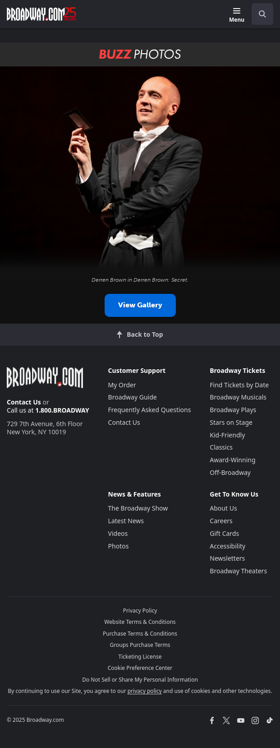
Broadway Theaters (238, 571)
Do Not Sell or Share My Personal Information (140, 679)
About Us (223, 508)
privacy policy (145, 691)
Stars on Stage (231, 422)
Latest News (126, 520)
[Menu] (236, 15)
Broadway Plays (233, 409)
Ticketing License (140, 656)
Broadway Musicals (238, 397)
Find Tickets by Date (239, 385)
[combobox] (258, 14)
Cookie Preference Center (140, 668)
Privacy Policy (140, 610)
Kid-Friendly (227, 435)
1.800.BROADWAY (62, 410)
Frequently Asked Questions (149, 409)
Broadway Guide (132, 397)
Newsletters (227, 558)
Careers (221, 520)
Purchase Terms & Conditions (140, 633)
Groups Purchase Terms (140, 645)
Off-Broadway (230, 472)
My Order (122, 385)
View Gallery (140, 305)
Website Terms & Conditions (139, 622)
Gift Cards (224, 533)
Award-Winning (232, 459)
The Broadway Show (138, 508)
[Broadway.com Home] (41, 14)
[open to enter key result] (262, 14)
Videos (118, 533)
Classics (221, 447)
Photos (118, 546)
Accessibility (227, 546)
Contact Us (24, 402)
